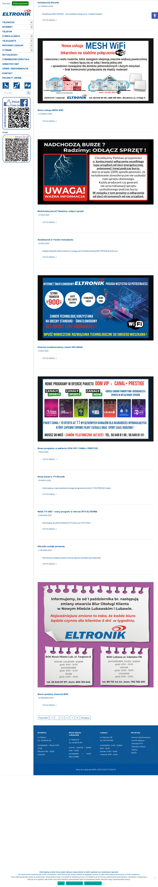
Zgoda (61, 883)
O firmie (6, 50)
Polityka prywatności (93, 883)
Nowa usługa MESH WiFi (50, 110)
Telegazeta (9, 41)
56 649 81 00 (46, 740)
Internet (7, 27)
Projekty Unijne (11, 78)
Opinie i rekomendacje (15, 68)
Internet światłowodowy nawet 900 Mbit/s (60, 347)
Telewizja (8, 22)
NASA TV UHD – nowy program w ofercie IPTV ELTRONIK (67, 511)
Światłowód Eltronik (48, 2)
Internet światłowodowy (140, 737)
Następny (85, 718)
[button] (155, 15)
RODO (134, 753)
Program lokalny (12, 45)
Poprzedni (43, 718)
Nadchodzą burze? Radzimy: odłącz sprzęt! (61, 211)
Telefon (7, 31)
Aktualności (9, 55)
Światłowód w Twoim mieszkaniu (55, 240)
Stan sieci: (15, 3)
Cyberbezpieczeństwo (15, 59)
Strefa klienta (11, 36)
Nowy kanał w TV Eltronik (51, 477)
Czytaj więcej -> (49, 20)
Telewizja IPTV (137, 743)
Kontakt (7, 73)
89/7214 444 (108, 740)
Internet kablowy (138, 740)
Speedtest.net (10, 64)
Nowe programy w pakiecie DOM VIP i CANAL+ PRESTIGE (68, 448)
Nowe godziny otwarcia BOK (53, 694)
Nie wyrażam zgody (74, 883)
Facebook (41, 754)
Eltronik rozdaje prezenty (51, 546)
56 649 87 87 (77, 743)
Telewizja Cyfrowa (138, 746)
